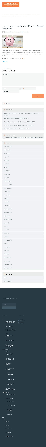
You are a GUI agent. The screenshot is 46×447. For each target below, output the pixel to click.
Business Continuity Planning (10, 369)
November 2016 (8, 212)
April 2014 (6, 254)
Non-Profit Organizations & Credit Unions (9, 345)
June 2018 (6, 177)
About (3, 419)
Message (5, 74)
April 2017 (6, 202)
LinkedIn (22, 322)
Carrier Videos (9, 436)
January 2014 (7, 261)
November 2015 (8, 240)
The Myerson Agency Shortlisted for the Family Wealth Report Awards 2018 (25, 137)
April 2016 (6, 236)
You (3, 319)
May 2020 (6, 164)
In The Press (8, 432)
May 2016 (6, 233)
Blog (5, 277)
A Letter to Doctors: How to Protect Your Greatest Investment (19, 125)
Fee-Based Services (10, 394)
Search (8, 103)
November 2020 (8, 146)
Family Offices (9, 326)
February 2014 (7, 257)
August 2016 (7, 223)
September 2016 (8, 219)
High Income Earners (10, 330)
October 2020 (7, 150)
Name (5, 88)
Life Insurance (10, 401)
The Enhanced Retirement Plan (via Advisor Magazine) (23, 27)
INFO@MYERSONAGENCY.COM (10, 298)
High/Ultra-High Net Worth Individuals (10, 322)
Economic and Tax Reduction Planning (10, 389)
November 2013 (8, 268)
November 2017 (8, 188)
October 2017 (7, 191)
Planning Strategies (6, 349)
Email (22, 88)
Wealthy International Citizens (9, 335)
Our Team (8, 425)
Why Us (7, 421)
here (23, 58)
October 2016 (7, 216)
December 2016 (8, 209)
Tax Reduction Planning (10, 384)
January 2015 (7, 247)
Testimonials (9, 428)
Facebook (22, 320)
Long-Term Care (11, 405)
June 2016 (6, 229)
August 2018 (7, 174)
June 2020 (6, 160)
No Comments (26, 32)
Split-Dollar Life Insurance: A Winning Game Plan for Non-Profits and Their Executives (21, 114)
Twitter (21, 319)
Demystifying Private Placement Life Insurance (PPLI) (17, 128)
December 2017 (8, 184)
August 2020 (7, 153)
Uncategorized (8, 68)
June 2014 (6, 250)
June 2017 (6, 198)
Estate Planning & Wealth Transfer (10, 359)
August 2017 (7, 195)
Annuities (9, 414)
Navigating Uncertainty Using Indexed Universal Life (16, 118)
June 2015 (6, 243)
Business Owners (10, 340)
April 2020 (6, 167)
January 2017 (7, 205)
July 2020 (6, 157)
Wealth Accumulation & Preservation (9, 353)
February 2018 (7, 181)
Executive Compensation (10, 379)
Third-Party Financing (8, 364)
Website (6, 91)
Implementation (6, 392)
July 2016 (6, 226)
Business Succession (10, 374)
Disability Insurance (9, 410)
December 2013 (8, 264)
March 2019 (7, 170)
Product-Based (9, 398)
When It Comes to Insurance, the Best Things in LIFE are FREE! (19, 121)
